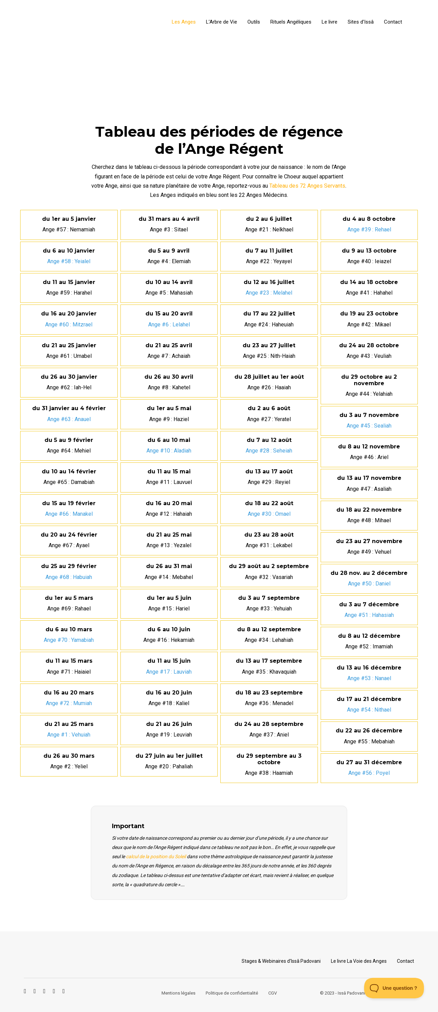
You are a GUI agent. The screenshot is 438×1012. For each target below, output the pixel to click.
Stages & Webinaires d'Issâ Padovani (281, 961)
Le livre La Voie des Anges (359, 961)
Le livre (329, 22)
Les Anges (184, 22)
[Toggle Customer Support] (394, 988)
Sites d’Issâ (361, 22)
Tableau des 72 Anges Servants (307, 186)
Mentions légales (178, 993)
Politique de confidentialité (232, 993)
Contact (393, 22)
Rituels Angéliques (290, 22)
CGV (272, 993)
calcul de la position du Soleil (156, 856)
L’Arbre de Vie (221, 22)
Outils (253, 22)
